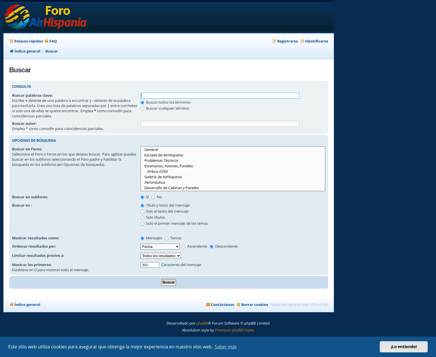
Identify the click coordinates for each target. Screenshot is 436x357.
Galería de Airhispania (233, 177)
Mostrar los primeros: (32, 264)
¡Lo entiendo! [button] (404, 346)
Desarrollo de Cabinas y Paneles (233, 188)
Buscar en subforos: (30, 196)
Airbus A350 (233, 171)
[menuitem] (50, 41)
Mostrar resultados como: (35, 237)
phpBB (202, 323)
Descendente (224, 246)
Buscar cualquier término (165, 108)
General (233, 149)
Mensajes (151, 237)
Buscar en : (22, 205)
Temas (173, 237)
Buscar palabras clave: (32, 95)
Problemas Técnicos (233, 160)
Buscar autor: (24, 123)
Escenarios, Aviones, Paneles (233, 166)
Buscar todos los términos (165, 102)
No (156, 196)
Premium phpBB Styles (234, 330)
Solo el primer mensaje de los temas (174, 223)
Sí (145, 196)
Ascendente (194, 246)
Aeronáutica (233, 182)
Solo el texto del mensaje (165, 211)
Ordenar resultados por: (34, 246)
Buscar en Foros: (27, 149)
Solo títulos (153, 217)
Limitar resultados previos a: (38, 255)
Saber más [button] (226, 347)
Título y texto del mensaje (165, 205)
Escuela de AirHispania (233, 155)
